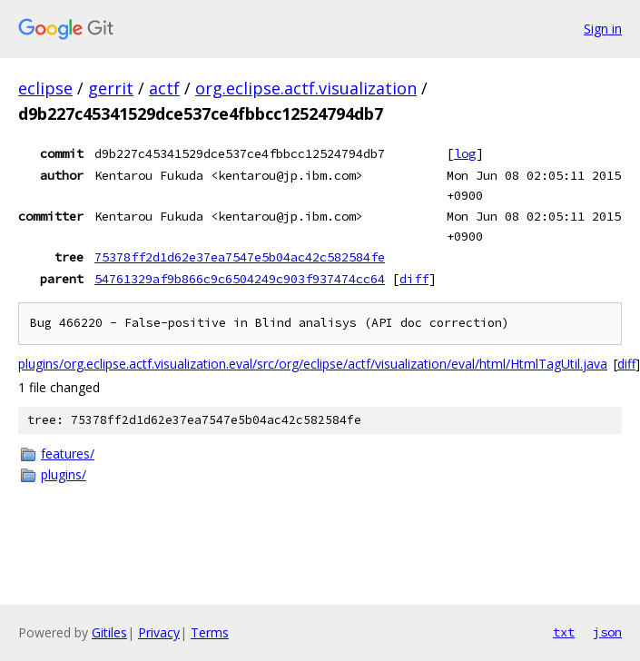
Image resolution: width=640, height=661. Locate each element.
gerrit (110, 88)
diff (413, 279)
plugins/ (63, 474)
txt (564, 632)
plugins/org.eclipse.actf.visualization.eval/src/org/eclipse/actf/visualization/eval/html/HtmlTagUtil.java (312, 363)
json (607, 632)
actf (164, 88)
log (465, 153)
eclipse (45, 88)
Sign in (603, 28)
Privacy (159, 632)
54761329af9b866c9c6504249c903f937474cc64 (239, 279)
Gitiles (109, 632)
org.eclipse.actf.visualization (306, 88)
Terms (210, 632)
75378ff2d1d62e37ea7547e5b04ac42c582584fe (239, 257)
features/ (67, 453)
